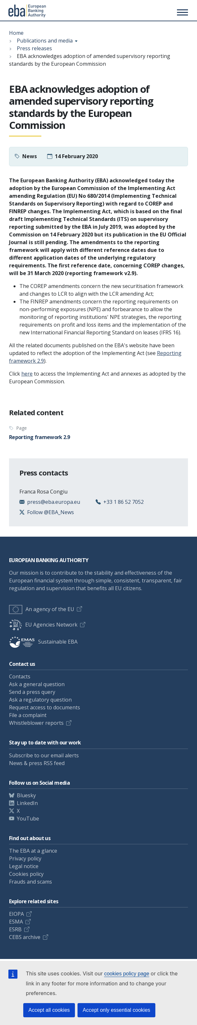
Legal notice (23, 866)
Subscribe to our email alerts (44, 755)
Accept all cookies (49, 1010)
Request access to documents (44, 707)
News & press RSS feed (37, 763)
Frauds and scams (30, 881)
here (27, 373)
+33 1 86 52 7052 (123, 501)
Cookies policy (26, 873)
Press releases (34, 48)
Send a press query (32, 691)
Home (16, 32)
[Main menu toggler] (181, 12)
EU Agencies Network (43, 624)
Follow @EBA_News (50, 512)
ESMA (16, 921)
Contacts (19, 676)
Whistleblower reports (36, 722)
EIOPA (16, 913)
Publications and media (45, 40)
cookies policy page (126, 973)
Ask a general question (37, 684)
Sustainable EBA (43, 641)
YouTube (28, 818)
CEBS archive (24, 937)
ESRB (15, 929)
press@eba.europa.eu (53, 501)
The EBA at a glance (33, 850)
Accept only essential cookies (116, 1010)
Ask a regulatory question (40, 699)
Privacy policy (25, 858)
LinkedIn (27, 803)
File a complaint (28, 715)
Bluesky (26, 795)
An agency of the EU (41, 609)
